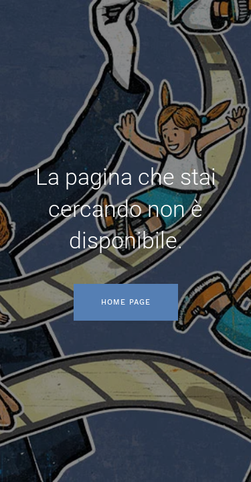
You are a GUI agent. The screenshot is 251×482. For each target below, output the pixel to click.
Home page (126, 302)
